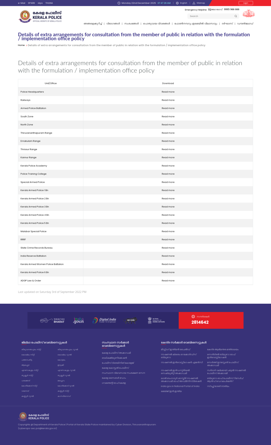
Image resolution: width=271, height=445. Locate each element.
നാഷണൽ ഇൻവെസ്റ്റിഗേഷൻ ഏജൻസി (182, 362)
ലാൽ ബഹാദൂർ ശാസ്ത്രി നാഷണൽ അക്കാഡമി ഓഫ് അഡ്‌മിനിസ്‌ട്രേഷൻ (181, 380)
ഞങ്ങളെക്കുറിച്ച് (93, 23)
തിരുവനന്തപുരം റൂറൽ (69, 349)
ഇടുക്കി (61, 364)
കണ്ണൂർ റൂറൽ (28, 394)
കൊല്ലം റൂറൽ (66, 354)
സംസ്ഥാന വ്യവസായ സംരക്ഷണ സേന (123, 372)
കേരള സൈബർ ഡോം (114, 377)
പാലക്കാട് (26, 379)
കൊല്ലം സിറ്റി (29, 354)
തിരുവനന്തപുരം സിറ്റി (32, 349)
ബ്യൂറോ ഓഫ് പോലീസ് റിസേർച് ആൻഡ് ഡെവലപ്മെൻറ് (225, 380)
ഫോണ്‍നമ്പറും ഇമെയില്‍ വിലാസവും (195, 23)
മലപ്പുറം (62, 379)
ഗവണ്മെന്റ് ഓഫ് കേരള (114, 382)
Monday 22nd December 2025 (142, 3)
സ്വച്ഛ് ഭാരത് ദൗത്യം (218, 386)
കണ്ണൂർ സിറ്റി (64, 389)
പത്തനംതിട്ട (27, 359)
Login (243, 3)
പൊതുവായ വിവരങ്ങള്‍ (156, 23)
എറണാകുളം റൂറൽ (68, 369)
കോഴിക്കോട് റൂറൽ (67, 384)
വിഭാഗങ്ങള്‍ (113, 23)
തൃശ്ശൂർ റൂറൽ (65, 374)
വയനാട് (25, 389)
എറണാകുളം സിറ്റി (31, 369)
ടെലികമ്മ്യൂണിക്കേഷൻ (114, 357)
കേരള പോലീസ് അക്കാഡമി (116, 352)
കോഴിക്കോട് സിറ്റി (30, 384)
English (180, 3)
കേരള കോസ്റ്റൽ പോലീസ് (115, 367)
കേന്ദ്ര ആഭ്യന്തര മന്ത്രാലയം (223, 349)
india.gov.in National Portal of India (180, 386)
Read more (168, 95)
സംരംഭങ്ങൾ (131, 23)
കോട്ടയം (62, 359)
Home (21, 45)
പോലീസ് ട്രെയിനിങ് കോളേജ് (118, 362)
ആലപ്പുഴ (26, 364)
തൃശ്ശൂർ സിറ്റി (28, 374)
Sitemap (198, 3)
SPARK (31, 3)
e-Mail (21, 3)
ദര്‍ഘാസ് (227, 23)
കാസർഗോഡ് (65, 394)
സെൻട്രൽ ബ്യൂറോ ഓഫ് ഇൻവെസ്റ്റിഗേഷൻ (221, 356)
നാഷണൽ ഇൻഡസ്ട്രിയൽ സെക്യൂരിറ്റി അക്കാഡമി (175, 372)
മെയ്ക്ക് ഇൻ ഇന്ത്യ (171, 391)
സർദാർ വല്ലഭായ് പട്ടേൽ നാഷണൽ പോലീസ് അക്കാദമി (226, 372)
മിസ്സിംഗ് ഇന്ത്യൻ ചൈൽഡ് (175, 349)
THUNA (49, 3)
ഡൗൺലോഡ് (245, 23)
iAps (40, 3)
